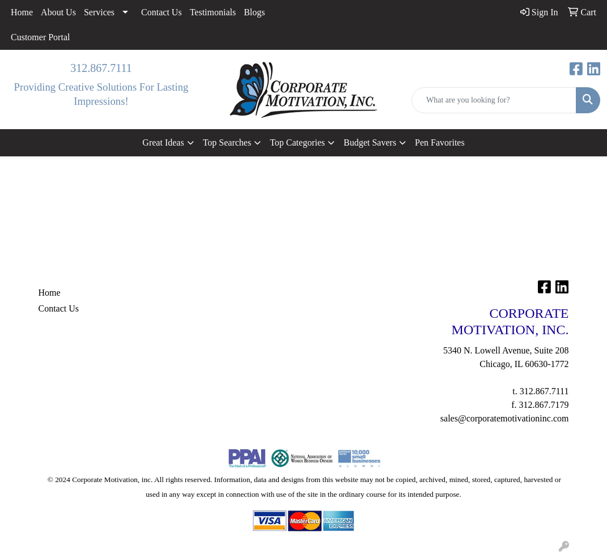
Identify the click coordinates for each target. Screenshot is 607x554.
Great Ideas (163, 142)
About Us (58, 12)
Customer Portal (40, 37)
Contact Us (161, 12)
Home (22, 12)
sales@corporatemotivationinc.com (504, 418)
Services (99, 12)
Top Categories (297, 142)
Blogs (254, 12)
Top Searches (227, 142)
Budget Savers (369, 142)
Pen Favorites (440, 142)
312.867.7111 (101, 68)
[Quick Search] (493, 100)
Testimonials (213, 12)
